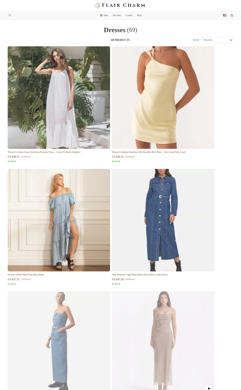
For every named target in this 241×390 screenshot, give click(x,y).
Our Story (117, 15)
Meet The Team (94, 321)
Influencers (92, 336)
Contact (129, 15)
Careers (91, 326)
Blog (139, 15)
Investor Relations (96, 346)
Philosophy (92, 361)
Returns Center (141, 331)
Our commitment (188, 333)
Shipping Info (140, 321)
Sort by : (196, 42)
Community (92, 366)
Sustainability (94, 356)
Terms (100, 384)
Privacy (106, 384)
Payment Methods (142, 336)
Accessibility (116, 384)
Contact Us (139, 316)
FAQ (136, 326)
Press (89, 331)
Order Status (140, 341)
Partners (91, 351)
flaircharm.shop (187, 316)
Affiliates (91, 341)
